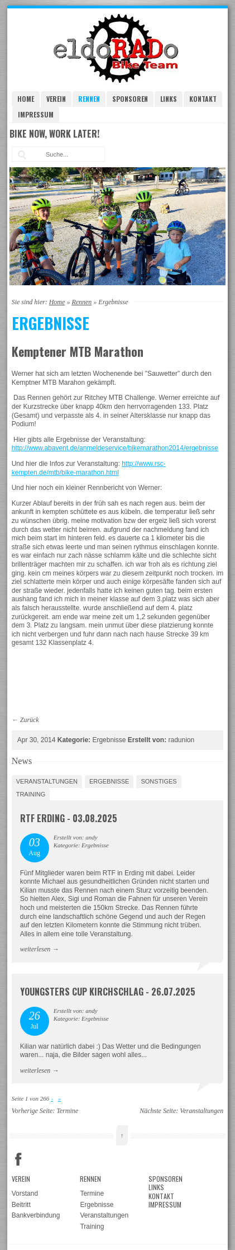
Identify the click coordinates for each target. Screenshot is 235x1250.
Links (168, 98)
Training (31, 794)
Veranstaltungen (47, 781)
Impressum (36, 114)
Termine (67, 1111)
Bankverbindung (36, 1215)
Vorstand (25, 1193)
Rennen (89, 98)
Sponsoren (130, 98)
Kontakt (203, 98)
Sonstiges (158, 781)
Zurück (29, 720)
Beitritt (21, 1205)
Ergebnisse (109, 781)
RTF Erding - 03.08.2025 (68, 818)
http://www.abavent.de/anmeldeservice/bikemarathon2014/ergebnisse (115, 448)
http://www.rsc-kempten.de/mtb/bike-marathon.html (89, 468)
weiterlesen (35, 949)
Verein (56, 98)
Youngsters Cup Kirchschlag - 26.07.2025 (107, 991)
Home (25, 98)
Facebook (18, 1159)
